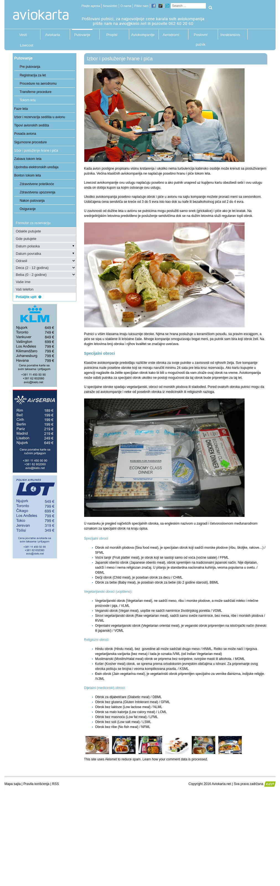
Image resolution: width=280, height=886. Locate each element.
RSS (55, 784)
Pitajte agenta (90, 5)
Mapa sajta (12, 784)
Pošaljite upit (30, 297)
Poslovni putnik (200, 36)
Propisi (111, 35)
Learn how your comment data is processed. (175, 759)
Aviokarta (52, 35)
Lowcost (26, 45)
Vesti (23, 35)
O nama (125, 5)
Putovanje (82, 35)
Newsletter (110, 5)
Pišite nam (141, 5)
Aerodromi (171, 35)
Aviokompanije (141, 35)
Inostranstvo (230, 35)
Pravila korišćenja (37, 784)
